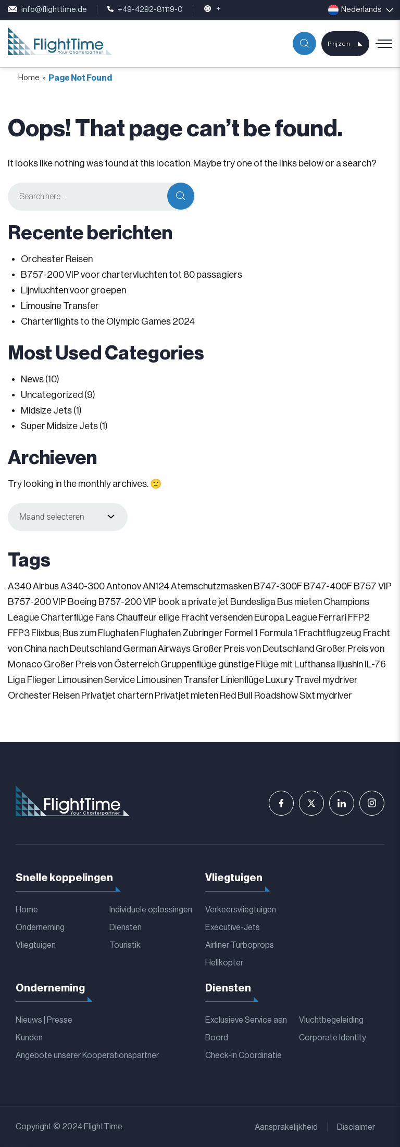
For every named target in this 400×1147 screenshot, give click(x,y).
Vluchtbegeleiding (331, 1020)
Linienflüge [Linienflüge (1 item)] (242, 680)
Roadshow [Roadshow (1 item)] (276, 695)
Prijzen (339, 44)
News (32, 379)
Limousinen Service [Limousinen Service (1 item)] (96, 680)
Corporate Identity (332, 1038)
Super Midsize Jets (59, 426)
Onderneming (40, 927)
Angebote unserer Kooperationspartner (87, 1055)
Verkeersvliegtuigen (240, 910)
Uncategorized (52, 394)
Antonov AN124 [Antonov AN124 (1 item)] (137, 586)
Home (29, 78)
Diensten (125, 927)
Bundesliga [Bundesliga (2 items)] (253, 602)
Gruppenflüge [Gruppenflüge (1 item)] (188, 664)
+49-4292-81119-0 (145, 10)
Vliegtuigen (36, 945)
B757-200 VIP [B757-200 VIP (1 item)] (37, 602)
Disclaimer (356, 1127)
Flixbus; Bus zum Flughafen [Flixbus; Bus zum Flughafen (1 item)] (85, 633)
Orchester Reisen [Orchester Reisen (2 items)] (44, 695)
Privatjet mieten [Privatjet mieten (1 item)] (186, 695)
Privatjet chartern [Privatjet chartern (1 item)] (117, 695)
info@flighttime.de (47, 10)
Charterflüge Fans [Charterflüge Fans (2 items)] (78, 617)
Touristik (125, 945)
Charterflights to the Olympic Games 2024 (108, 321)
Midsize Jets (46, 410)
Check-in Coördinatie (243, 1055)
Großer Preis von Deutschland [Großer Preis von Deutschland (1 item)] (253, 648)
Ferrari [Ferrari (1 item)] (332, 617)
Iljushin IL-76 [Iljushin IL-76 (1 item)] (361, 664)
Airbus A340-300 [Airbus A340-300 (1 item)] (69, 586)
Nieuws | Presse (44, 1020)
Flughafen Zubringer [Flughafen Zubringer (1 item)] (181, 633)
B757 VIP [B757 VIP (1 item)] (373, 586)
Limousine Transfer (60, 306)
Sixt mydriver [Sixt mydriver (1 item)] (325, 695)
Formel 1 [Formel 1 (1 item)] (241, 633)
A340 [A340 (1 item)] (19, 586)
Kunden (29, 1038)
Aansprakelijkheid (286, 1127)
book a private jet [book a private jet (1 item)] (193, 602)
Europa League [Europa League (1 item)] (285, 617)
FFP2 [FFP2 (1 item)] (359, 617)
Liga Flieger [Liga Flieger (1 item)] (32, 680)
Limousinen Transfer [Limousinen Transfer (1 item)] (177, 680)
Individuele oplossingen (150, 910)
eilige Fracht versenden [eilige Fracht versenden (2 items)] (205, 617)
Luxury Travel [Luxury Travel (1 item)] (293, 680)
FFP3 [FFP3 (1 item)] (19, 633)
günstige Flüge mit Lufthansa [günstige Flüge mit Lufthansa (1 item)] (276, 664)
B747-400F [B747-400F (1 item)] (328, 586)
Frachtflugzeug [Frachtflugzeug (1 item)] (330, 633)
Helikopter (224, 963)
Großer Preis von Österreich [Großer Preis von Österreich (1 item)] (101, 664)
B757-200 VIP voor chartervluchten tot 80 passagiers (131, 274)
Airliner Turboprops (239, 945)
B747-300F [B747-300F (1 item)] (278, 586)
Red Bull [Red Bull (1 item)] (236, 695)
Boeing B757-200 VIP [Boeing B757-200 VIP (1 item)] (112, 602)
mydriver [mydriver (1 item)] (340, 680)
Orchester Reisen (57, 259)
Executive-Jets (232, 927)
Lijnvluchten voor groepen (73, 290)
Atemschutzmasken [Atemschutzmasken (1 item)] (211, 586)
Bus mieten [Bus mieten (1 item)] (299, 602)
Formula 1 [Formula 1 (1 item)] (278, 633)
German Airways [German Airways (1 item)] (157, 648)
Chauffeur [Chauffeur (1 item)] (136, 617)
